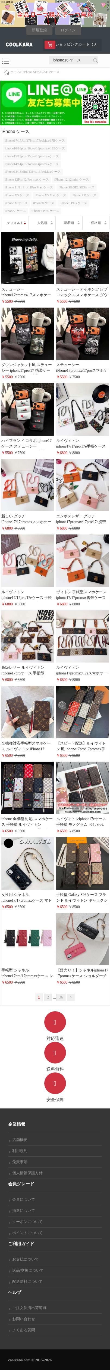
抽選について (22, 1211)
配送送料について (26, 1282)
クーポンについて (26, 1222)
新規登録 (39, 30)
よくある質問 (22, 1330)
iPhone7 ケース (15, 211)
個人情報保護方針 (26, 1173)
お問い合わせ (22, 1319)
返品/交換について (27, 1270)
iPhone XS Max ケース (50, 195)
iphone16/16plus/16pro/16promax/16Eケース (35, 148)
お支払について (24, 1259)
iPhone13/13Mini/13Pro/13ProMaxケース (33, 172)
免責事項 (18, 1162)
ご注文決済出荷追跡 (28, 1308)
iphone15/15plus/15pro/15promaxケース (32, 156)
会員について (22, 1200)
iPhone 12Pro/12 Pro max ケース (27, 179)
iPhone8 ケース (43, 203)
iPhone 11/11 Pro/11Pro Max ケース (29, 187)
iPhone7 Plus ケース (45, 211)
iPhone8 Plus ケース (73, 203)
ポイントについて (26, 1233)
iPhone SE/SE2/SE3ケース (41, 72)
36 (61, 997)
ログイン (68, 30)
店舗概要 (18, 1140)
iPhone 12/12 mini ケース (71, 179)
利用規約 (18, 1151)
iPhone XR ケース (83, 195)
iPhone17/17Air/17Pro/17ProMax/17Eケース (35, 140)
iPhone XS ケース (17, 195)
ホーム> (16, 72)
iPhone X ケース (16, 203)
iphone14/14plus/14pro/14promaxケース (32, 164)
